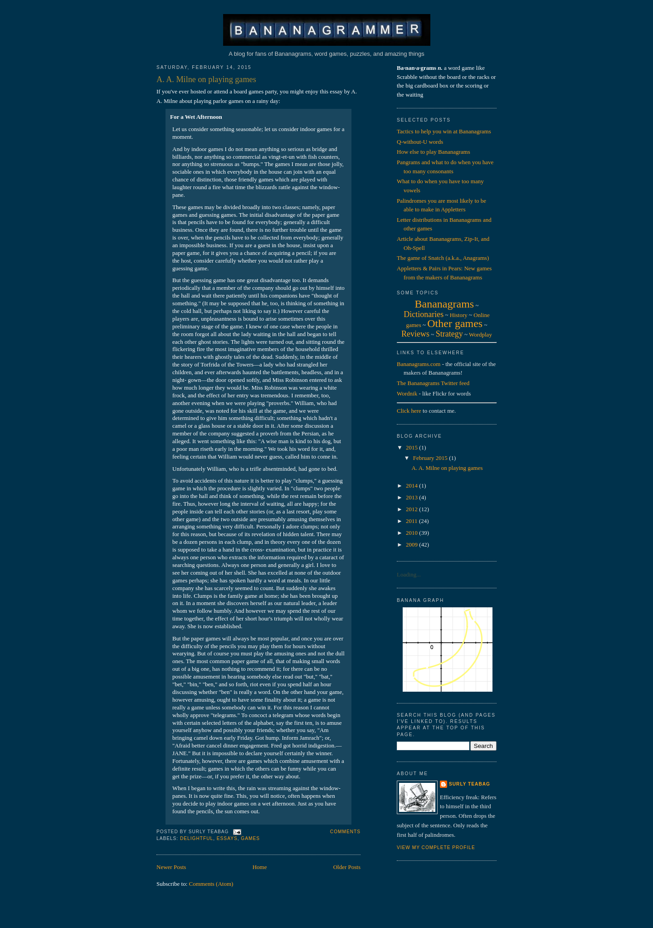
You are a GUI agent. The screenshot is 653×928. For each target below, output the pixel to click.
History (459, 315)
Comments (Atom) (211, 883)
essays (227, 838)
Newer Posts (171, 867)
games (250, 838)
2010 (412, 532)
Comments (345, 831)
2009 (412, 544)
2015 (412, 447)
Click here (409, 410)
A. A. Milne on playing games (206, 79)
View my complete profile (436, 847)
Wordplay (480, 334)
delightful (196, 838)
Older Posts (347, 867)
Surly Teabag (469, 783)
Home (260, 867)
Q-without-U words (420, 141)
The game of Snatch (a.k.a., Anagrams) (443, 257)
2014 (412, 485)
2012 (412, 509)
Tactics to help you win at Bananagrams (444, 131)
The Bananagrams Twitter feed (433, 383)
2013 (412, 497)
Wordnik (407, 393)
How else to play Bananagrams (433, 151)
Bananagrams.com (418, 364)
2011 (412, 521)
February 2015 (431, 457)
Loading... (409, 574)
